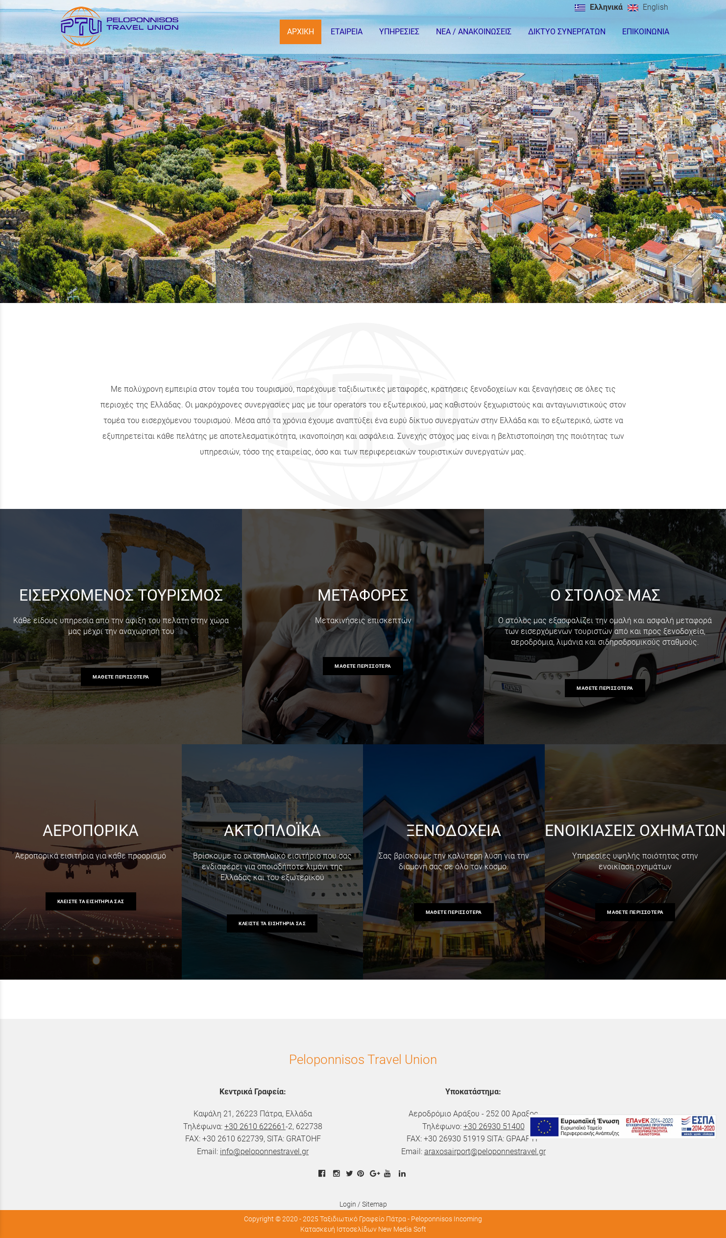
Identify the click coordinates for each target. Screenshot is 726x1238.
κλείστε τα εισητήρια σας (90, 901)
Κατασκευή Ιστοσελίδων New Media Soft (363, 1229)
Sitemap (374, 1204)
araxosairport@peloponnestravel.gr (485, 1151)
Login (347, 1204)
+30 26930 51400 (494, 1126)
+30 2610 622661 (255, 1126)
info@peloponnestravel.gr (264, 1151)
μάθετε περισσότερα (121, 677)
